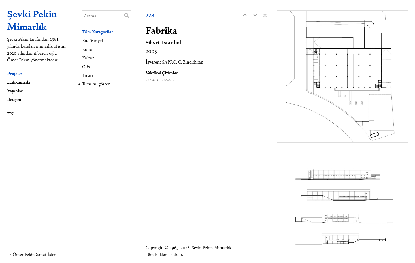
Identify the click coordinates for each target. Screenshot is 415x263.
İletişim (14, 99)
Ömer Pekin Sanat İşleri (35, 254)
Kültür (88, 58)
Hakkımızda (18, 82)
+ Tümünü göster (94, 84)
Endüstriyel (92, 40)
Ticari (87, 75)
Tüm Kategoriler (97, 32)
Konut (88, 49)
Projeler (14, 73)
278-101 (152, 79)
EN (10, 114)
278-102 (168, 79)
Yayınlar (15, 90)
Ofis (86, 66)
